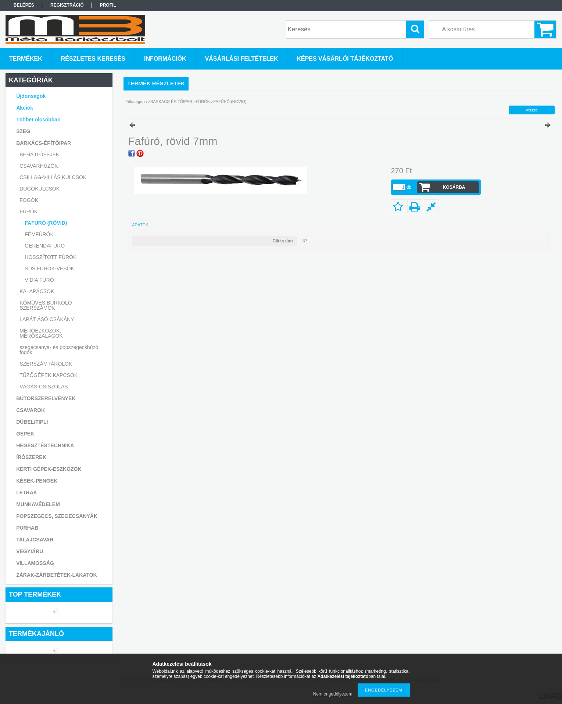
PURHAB (27, 528)
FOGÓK (28, 200)
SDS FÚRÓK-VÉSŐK (49, 268)
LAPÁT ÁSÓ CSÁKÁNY (46, 319)
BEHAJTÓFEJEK (39, 154)
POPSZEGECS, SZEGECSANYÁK (56, 516)
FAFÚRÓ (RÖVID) (46, 223)
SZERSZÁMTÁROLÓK (45, 364)
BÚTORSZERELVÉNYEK (45, 398)
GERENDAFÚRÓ (45, 246)
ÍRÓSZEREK (31, 457)
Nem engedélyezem (332, 694)
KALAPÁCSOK (36, 291)
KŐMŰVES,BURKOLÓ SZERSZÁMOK (45, 305)
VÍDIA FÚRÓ (39, 280)
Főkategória (136, 101)
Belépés (24, 5)
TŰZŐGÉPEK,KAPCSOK (48, 375)
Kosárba (454, 187)
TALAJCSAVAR (34, 540)
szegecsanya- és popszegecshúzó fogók (58, 349)
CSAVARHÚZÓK (38, 166)
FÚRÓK (203, 101)
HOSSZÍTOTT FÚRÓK (50, 257)
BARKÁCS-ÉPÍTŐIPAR (171, 101)
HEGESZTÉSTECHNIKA (45, 445)
